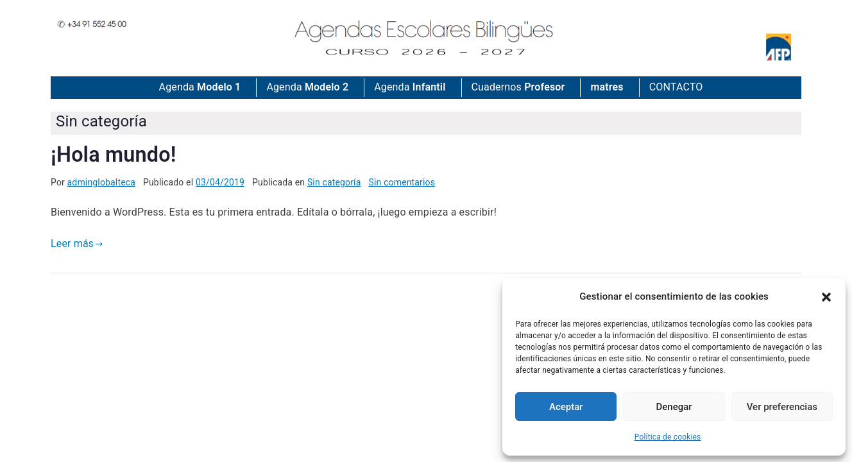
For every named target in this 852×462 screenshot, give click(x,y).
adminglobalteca (101, 182)
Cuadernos (518, 87)
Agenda (200, 87)
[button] (826, 297)
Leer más (77, 243)
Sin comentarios (402, 182)
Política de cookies (668, 436)
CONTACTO (676, 87)
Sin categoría (334, 182)
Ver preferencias (782, 407)
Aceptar (566, 407)
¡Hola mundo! (113, 154)
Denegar (674, 407)
